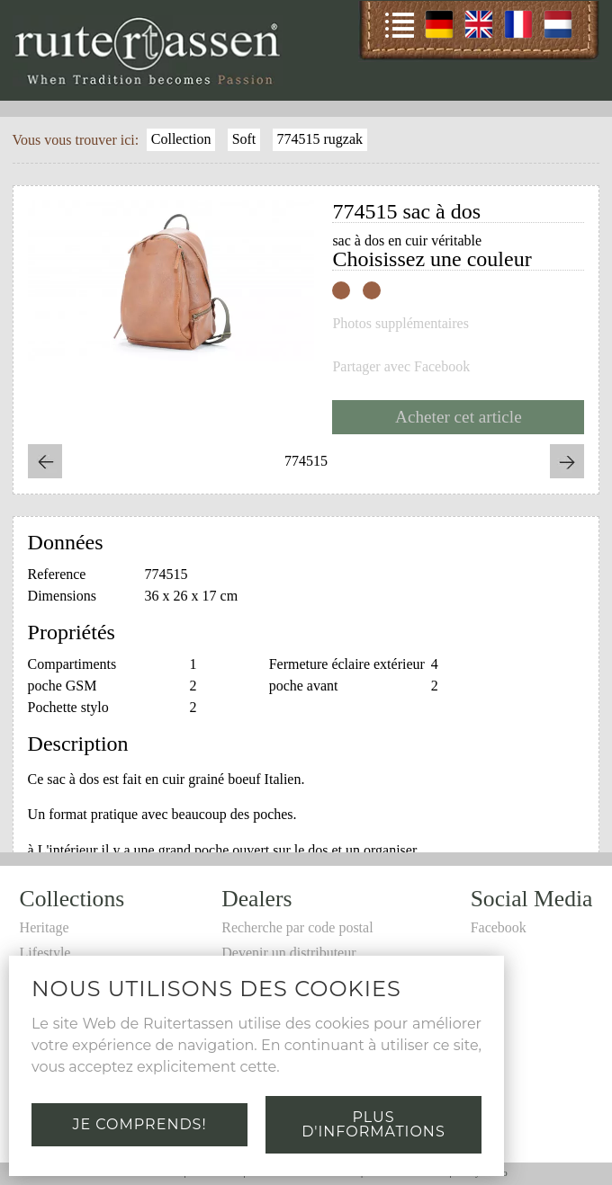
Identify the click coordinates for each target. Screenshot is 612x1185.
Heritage (44, 927)
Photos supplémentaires (400, 323)
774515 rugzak (319, 139)
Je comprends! (139, 1124)
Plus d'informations (373, 1124)
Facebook (498, 927)
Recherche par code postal (297, 927)
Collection (181, 139)
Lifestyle (45, 952)
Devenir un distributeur (288, 952)
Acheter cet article (458, 416)
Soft (244, 139)
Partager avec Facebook (401, 367)
